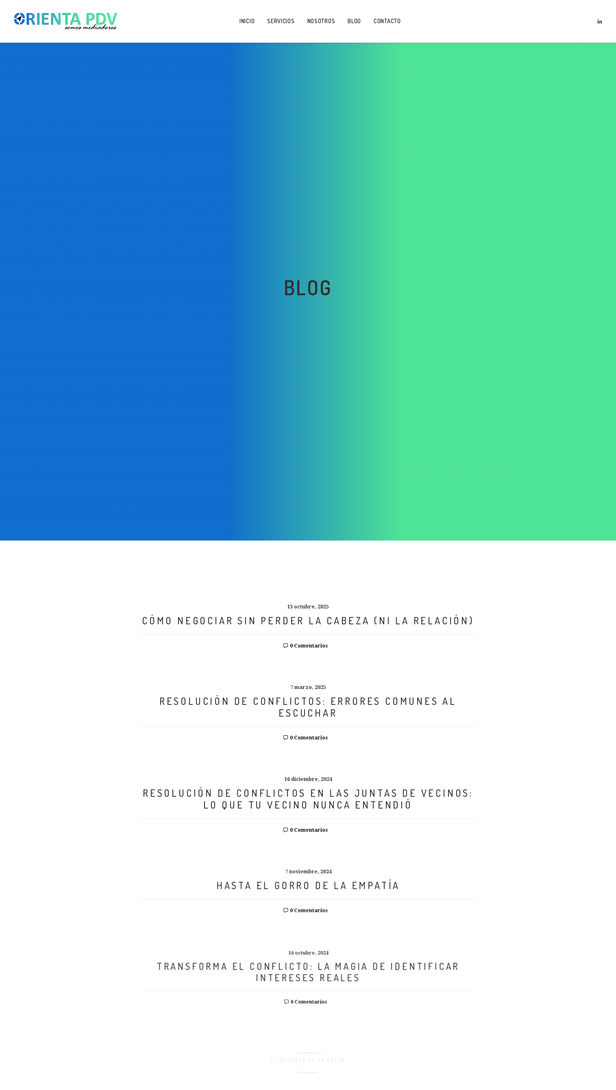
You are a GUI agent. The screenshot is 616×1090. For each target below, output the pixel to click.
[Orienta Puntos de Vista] (66, 21)
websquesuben (323, 1042)
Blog (354, 20)
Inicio (247, 20)
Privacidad (388, 1028)
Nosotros (321, 20)
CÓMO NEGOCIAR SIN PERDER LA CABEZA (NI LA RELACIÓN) (308, 231)
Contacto (387, 20)
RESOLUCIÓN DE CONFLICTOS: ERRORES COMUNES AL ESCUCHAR (308, 317)
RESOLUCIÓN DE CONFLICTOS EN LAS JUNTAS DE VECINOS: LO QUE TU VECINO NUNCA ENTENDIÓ (308, 410)
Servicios (280, 20)
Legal (324, 1028)
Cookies (352, 1028)
